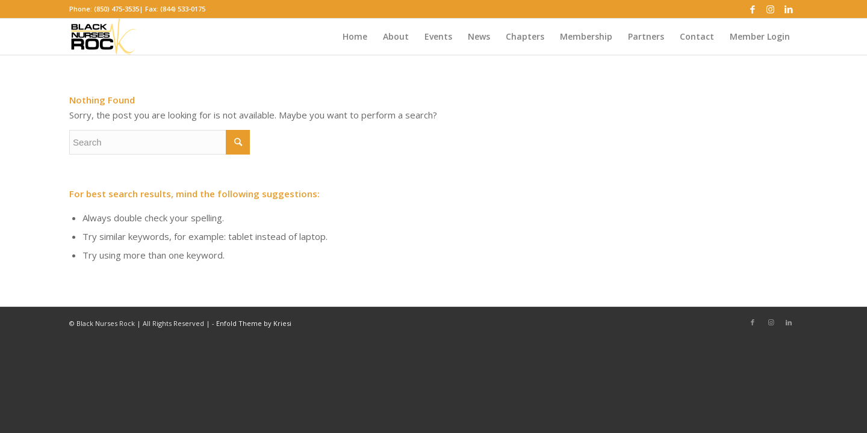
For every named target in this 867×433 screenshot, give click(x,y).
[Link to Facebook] (752, 9)
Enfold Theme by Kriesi (253, 323)
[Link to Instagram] (770, 9)
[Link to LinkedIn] (789, 9)
